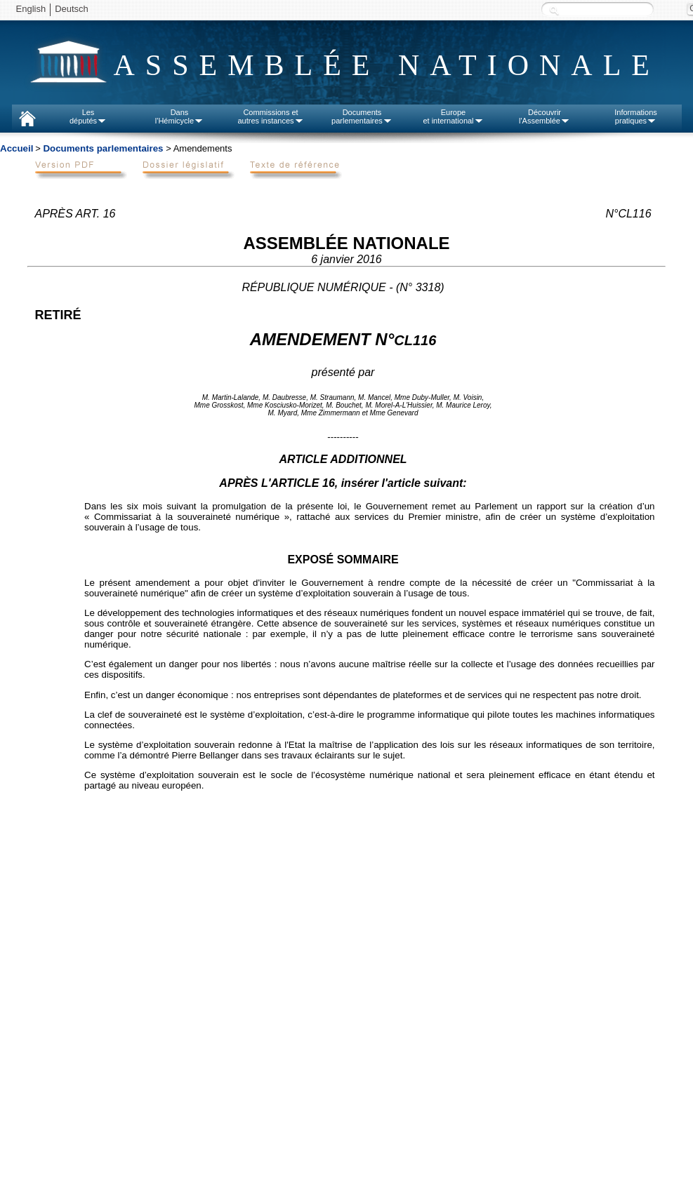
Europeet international (453, 116)
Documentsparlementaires (361, 116)
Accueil (16, 148)
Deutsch (71, 9)
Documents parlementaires (103, 148)
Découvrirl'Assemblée (544, 116)
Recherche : (554, 10)
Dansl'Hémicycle (179, 116)
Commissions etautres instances (270, 116)
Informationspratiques (635, 116)
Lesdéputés (88, 116)
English (31, 9)
